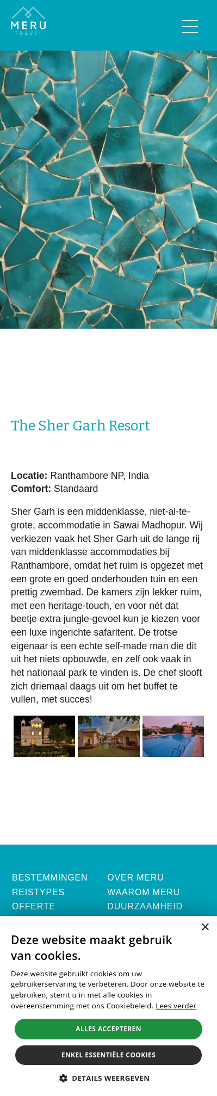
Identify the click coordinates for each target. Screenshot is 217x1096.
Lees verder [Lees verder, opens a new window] (176, 1006)
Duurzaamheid (145, 906)
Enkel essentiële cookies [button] (108, 1055)
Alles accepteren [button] (108, 1028)
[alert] (108, 1006)
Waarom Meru (143, 892)
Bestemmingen (50, 877)
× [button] (205, 927)
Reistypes (38, 892)
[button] (108, 1078)
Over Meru (135, 877)
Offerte (33, 906)
